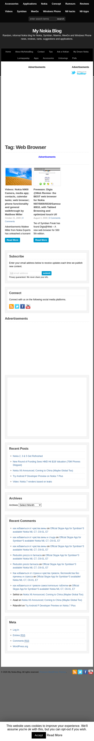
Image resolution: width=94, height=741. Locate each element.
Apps (36, 58)
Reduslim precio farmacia (26, 564)
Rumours (70, 3)
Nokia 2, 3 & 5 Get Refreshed (28, 456)
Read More (12, 240)
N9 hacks (70, 11)
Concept (56, 3)
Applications (30, 3)
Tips (51, 52)
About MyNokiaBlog (24, 52)
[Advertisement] (36, 104)
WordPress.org (20, 646)
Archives (13, 505)
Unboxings (63, 58)
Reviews (84, 3)
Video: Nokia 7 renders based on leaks (32, 481)
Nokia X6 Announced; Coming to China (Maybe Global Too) (43, 470)
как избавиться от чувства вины (30, 528)
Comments (21, 641)
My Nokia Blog (46, 30)
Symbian (22, 11)
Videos (9, 11)
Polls (74, 58)
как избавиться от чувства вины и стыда (34, 537)
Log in (16, 629)
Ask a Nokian (63, 52)
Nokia (44, 3)
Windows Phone (52, 11)
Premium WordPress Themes (53, 672)
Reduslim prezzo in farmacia (27, 555)
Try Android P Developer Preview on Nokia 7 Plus (38, 476)
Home (8, 52)
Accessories (11, 3)
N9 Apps (84, 11)
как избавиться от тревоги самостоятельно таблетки (40, 585)
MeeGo (35, 11)
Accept (39, 735)
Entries (19, 635)
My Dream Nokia (80, 52)
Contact (41, 52)
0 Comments (54, 218)
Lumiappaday (23, 58)
